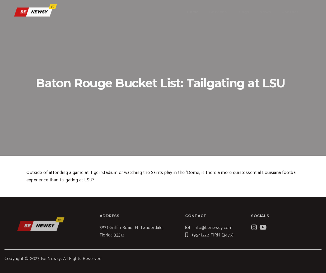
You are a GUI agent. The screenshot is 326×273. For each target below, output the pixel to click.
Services (218, 12)
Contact (289, 12)
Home (193, 12)
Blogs (243, 12)
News (265, 12)
